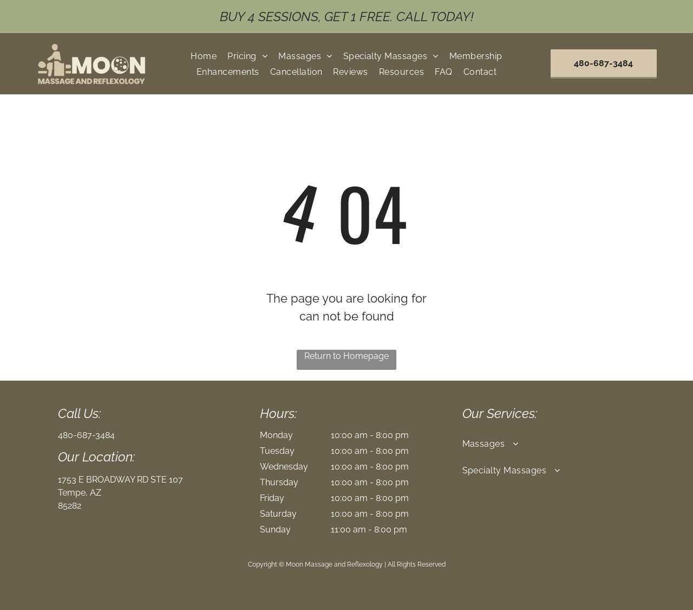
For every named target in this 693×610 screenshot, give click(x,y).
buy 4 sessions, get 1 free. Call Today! (347, 16)
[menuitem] (203, 55)
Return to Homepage (346, 356)
